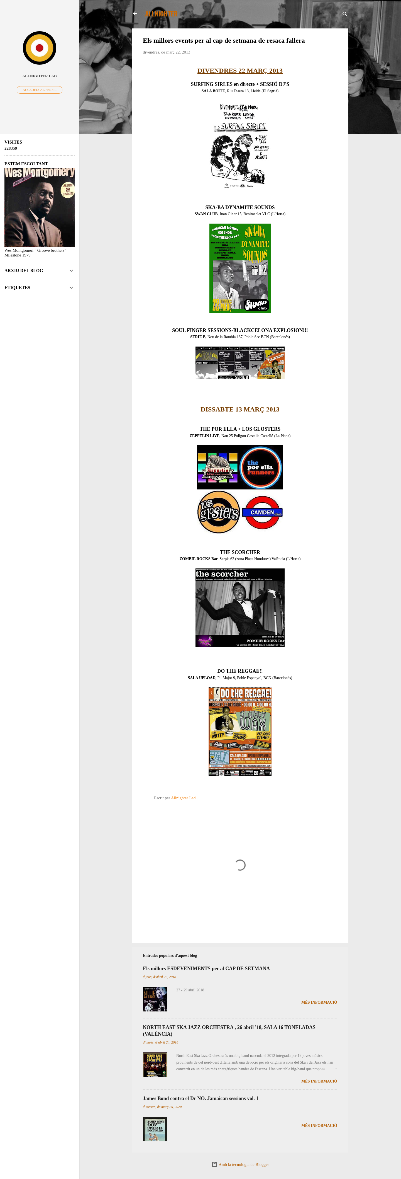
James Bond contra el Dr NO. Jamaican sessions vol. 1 (200, 1098)
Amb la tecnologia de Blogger (240, 1164)
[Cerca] (345, 15)
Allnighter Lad (39, 76)
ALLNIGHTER (161, 13)
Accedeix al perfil (40, 90)
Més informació (319, 1002)
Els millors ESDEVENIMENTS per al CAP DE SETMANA (206, 968)
